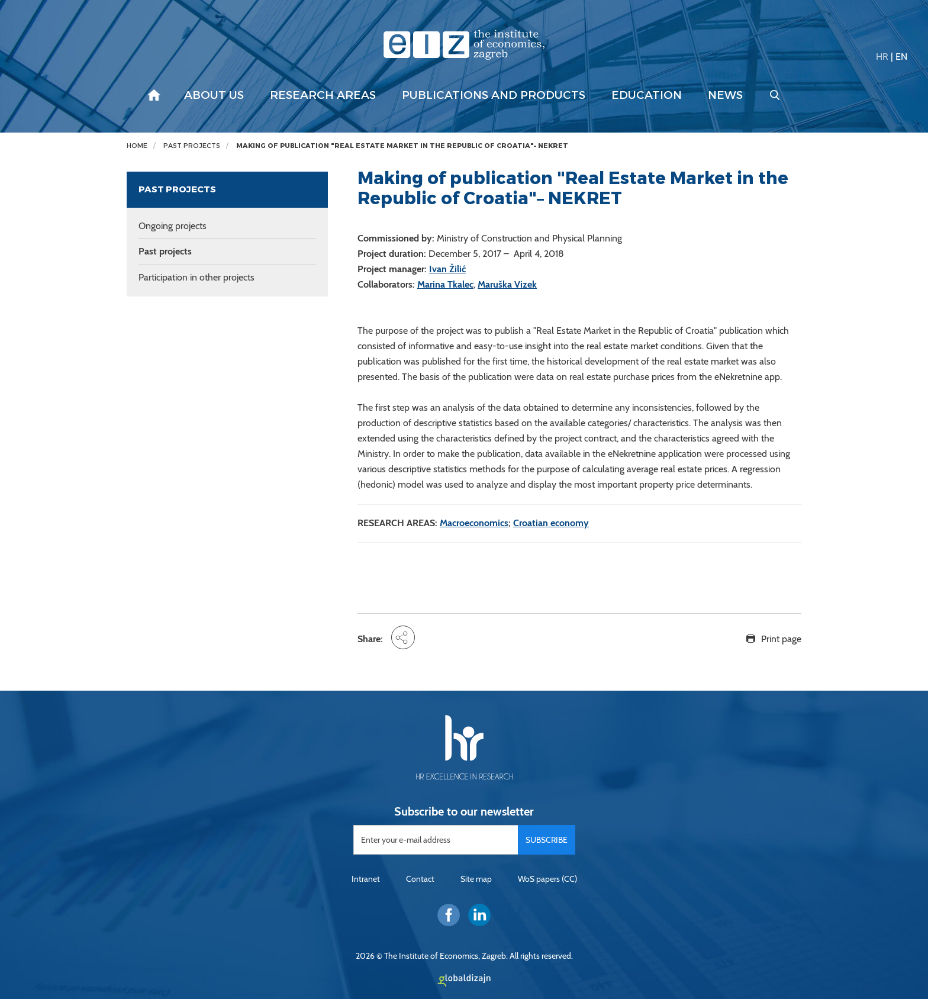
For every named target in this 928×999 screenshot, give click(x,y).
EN (901, 56)
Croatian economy (551, 522)
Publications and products (493, 95)
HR (882, 56)
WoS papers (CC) (547, 879)
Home (137, 145)
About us (214, 95)
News (725, 95)
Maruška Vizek (507, 284)
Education (646, 95)
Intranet (366, 879)
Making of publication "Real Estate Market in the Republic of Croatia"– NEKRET (402, 145)
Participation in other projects (196, 277)
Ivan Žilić (447, 269)
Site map (476, 879)
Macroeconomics (474, 522)
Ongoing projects (172, 225)
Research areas (323, 95)
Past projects (191, 145)
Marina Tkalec (445, 284)
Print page (781, 638)
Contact (420, 879)
